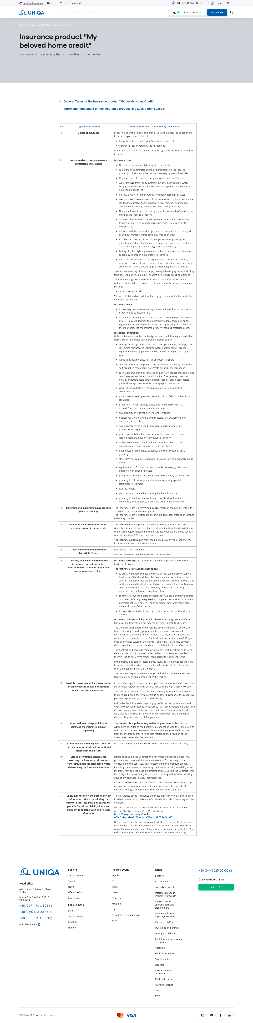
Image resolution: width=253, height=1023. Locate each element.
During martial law (165, 933)
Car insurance (75, 875)
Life (114, 909)
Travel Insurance (164, 984)
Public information (165, 953)
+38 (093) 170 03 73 (34, 917)
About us (51, 3)
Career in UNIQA (164, 922)
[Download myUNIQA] (187, 12)
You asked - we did (70, 3)
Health (115, 875)
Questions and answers (168, 927)
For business (76, 904)
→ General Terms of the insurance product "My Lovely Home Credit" (106, 101)
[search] (231, 12)
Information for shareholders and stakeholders (164, 904)
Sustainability (162, 959)
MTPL (114, 886)
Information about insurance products (165, 894)
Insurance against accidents (164, 972)
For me (72, 869)
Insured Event (120, 869)
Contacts (159, 875)
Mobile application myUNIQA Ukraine (165, 915)
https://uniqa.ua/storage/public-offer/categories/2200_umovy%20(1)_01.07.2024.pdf (143, 816)
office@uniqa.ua (28, 924)
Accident (116, 903)
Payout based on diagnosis (126, 914)
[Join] (216, 887)
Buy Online (74, 898)
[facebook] (221, 1015)
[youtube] (212, 1015)
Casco (115, 881)
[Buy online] (217, 12)
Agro (114, 920)
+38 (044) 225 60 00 (213, 870)
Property (72, 921)
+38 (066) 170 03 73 (33, 911)
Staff (70, 910)
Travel (71, 881)
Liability (72, 927)
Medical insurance (165, 979)
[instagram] (203, 1015)
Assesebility (161, 881)
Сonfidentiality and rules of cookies (168, 941)
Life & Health (75, 892)
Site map (160, 964)
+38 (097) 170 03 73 (34, 905)
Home (22, 25)
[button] (204, 2)
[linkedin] (230, 1015)
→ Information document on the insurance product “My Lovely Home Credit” (112, 108)
